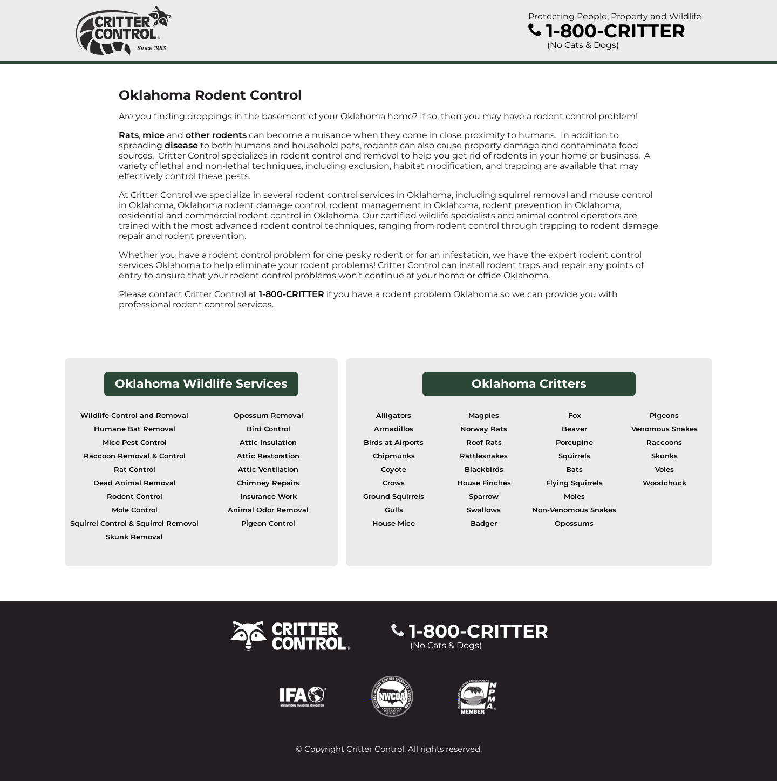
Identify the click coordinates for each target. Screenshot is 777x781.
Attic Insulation (268, 443)
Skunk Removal (134, 537)
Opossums (574, 523)
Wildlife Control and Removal (134, 416)
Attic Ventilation (268, 469)
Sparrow (484, 496)
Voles (664, 469)
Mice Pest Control (135, 443)
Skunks (664, 456)
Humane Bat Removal (134, 429)
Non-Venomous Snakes (574, 510)
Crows (394, 483)
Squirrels (574, 456)
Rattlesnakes (484, 456)
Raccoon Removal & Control (135, 456)
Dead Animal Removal (134, 483)
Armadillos (393, 429)
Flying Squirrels (574, 483)
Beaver (574, 429)
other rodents (216, 135)
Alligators (393, 416)
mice (153, 135)
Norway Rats (483, 429)
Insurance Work (268, 496)
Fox (574, 416)
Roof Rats (484, 443)
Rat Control (134, 469)
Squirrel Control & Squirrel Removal (134, 523)
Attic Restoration (268, 456)
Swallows (484, 510)
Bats (574, 469)
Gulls (394, 510)
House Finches (484, 483)
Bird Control (268, 429)
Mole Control (135, 510)
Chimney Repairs (268, 483)
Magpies (483, 416)
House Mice (393, 523)
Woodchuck (664, 483)
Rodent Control (134, 496)
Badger (484, 523)
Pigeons (664, 416)
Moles (574, 496)
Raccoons (664, 443)
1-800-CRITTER (291, 294)
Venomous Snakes (664, 429)
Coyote (393, 469)
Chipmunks (394, 456)
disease (182, 145)
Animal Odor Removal (268, 510)
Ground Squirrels (393, 496)
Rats (129, 135)
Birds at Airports (394, 443)
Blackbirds (484, 469)
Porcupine (574, 443)
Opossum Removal (268, 416)
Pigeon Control (268, 523)
